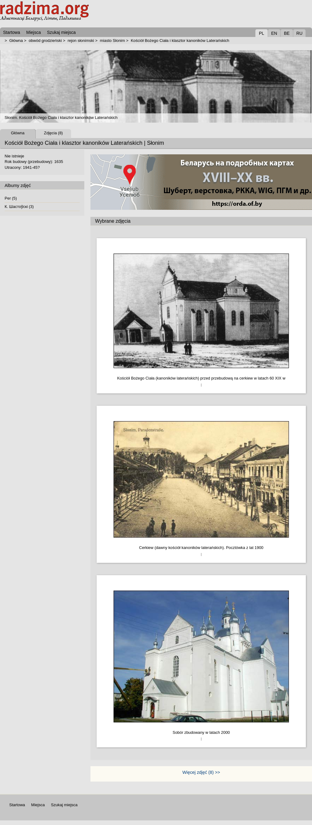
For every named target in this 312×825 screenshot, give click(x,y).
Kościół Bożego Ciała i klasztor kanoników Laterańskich (180, 40)
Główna (16, 40)
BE (287, 33)
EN (274, 33)
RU (299, 33)
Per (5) (11, 198)
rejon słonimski (81, 40)
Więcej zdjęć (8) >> (201, 772)
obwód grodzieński (45, 40)
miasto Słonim (112, 40)
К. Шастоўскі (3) (19, 206)
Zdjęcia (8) (53, 133)
